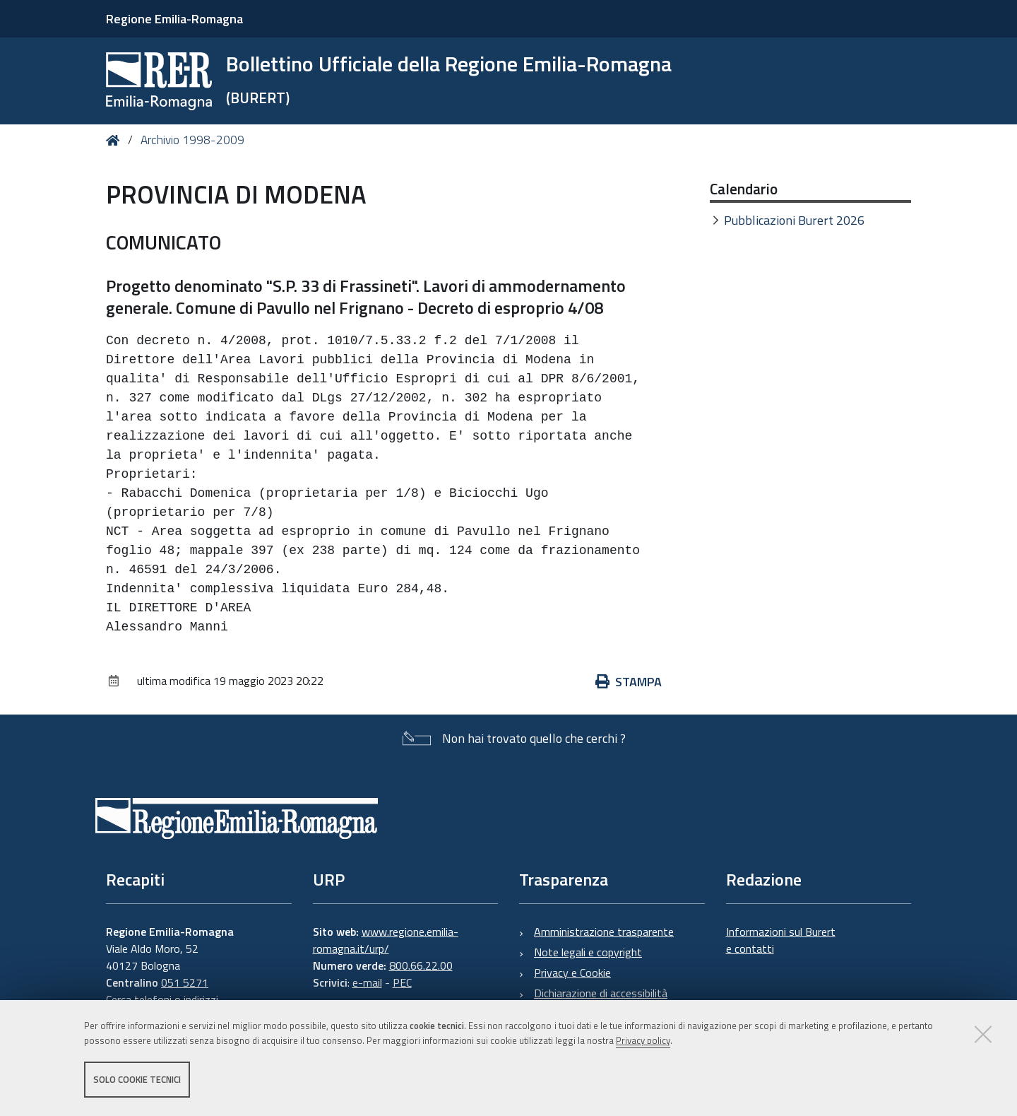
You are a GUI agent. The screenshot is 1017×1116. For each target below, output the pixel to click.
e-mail (367, 982)
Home (115, 140)
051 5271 (184, 982)
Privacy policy (643, 1040)
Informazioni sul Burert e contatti (780, 940)
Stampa (628, 681)
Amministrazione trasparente (604, 931)
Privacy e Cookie (572, 972)
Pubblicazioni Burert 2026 (794, 220)
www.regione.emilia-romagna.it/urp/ (385, 940)
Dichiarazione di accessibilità (600, 993)
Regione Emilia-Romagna (174, 18)
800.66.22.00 (421, 965)
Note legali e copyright (588, 952)
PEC (402, 982)
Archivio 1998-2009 (192, 140)
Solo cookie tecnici (137, 1079)
